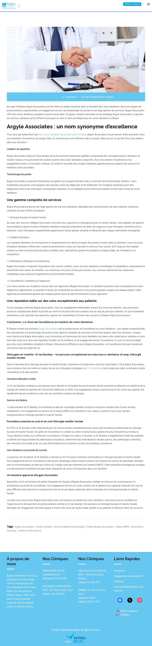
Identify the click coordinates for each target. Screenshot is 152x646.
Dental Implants (44, 526)
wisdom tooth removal (29, 530)
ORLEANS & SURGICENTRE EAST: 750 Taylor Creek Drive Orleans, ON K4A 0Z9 (58, 590)
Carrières (118, 581)
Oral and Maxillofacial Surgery (69, 526)
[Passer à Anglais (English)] (127, 611)
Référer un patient (132, 4)
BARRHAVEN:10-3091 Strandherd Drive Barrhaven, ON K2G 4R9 (55, 574)
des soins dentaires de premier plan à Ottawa (62, 134)
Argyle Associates (48, 328)
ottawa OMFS (122, 526)
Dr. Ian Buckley (94, 368)
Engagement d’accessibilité (128, 576)
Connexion (119, 570)
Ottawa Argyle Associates (100, 526)
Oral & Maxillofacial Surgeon (99, 97)
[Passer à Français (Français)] (122, 615)
